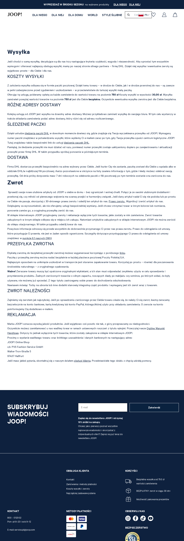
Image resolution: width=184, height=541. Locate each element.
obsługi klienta (82, 360)
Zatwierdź (154, 407)
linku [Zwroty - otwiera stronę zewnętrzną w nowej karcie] (122, 253)
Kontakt (70, 479)
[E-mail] (102, 407)
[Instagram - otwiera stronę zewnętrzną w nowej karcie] (129, 519)
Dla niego (39, 15)
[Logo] (14, 14)
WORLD (93, 15)
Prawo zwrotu (117, 201)
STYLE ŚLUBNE (112, 15)
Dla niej (58, 15)
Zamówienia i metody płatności (81, 484)
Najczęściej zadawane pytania (80, 493)
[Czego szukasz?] (142, 15)
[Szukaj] (128, 15)
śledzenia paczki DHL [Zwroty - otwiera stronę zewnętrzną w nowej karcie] (37, 133)
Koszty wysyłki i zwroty (78, 488)
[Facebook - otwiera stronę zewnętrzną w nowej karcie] (136, 519)
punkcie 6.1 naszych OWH (37, 238)
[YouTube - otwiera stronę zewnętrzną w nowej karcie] (151, 519)
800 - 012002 (14, 517)
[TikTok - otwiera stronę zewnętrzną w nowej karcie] (144, 519)
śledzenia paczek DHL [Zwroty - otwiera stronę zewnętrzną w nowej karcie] (76, 142)
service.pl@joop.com (25, 529)
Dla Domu (75, 15)
